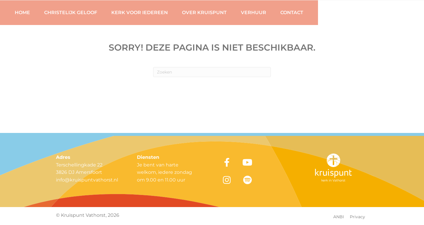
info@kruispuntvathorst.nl (87, 180)
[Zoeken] (212, 72)
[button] (227, 162)
